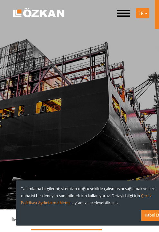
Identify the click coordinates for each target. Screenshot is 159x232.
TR (142, 13)
